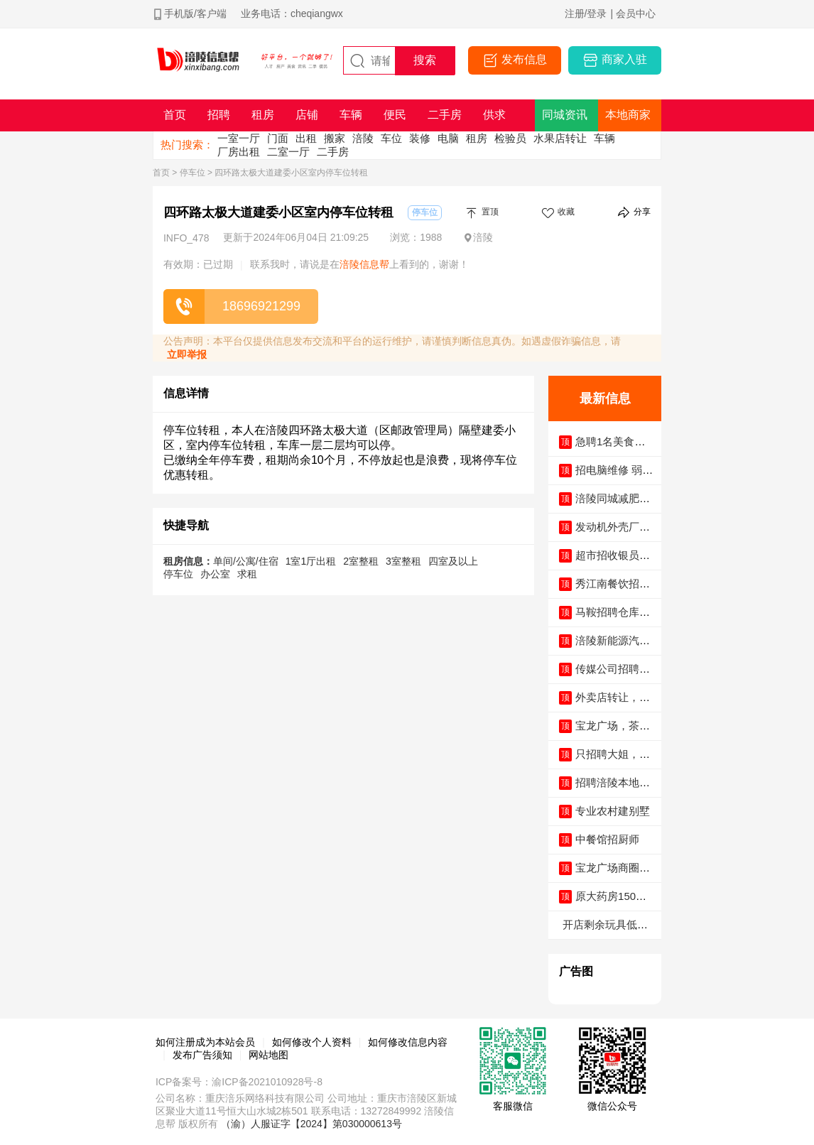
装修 (419, 138)
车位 (391, 138)
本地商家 (628, 115)
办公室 (215, 574)
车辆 (604, 138)
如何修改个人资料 (312, 1042)
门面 (277, 138)
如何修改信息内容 (407, 1042)
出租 (306, 138)
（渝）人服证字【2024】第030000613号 (311, 1123)
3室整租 (403, 561)
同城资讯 (564, 115)
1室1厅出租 (311, 561)
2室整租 (361, 561)
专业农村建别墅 (612, 811)
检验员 (510, 138)
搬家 (334, 138)
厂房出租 (238, 152)
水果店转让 (560, 138)
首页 (161, 173)
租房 (476, 138)
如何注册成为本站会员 (205, 1042)
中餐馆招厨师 (607, 839)
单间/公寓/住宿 (245, 561)
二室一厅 (288, 152)
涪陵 (363, 138)
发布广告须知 (202, 1054)
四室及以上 (453, 561)
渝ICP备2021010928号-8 (267, 1081)
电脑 (448, 138)
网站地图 (268, 1054)
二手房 (333, 152)
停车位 (192, 173)
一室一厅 (238, 138)
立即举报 (187, 354)
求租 (247, 574)
